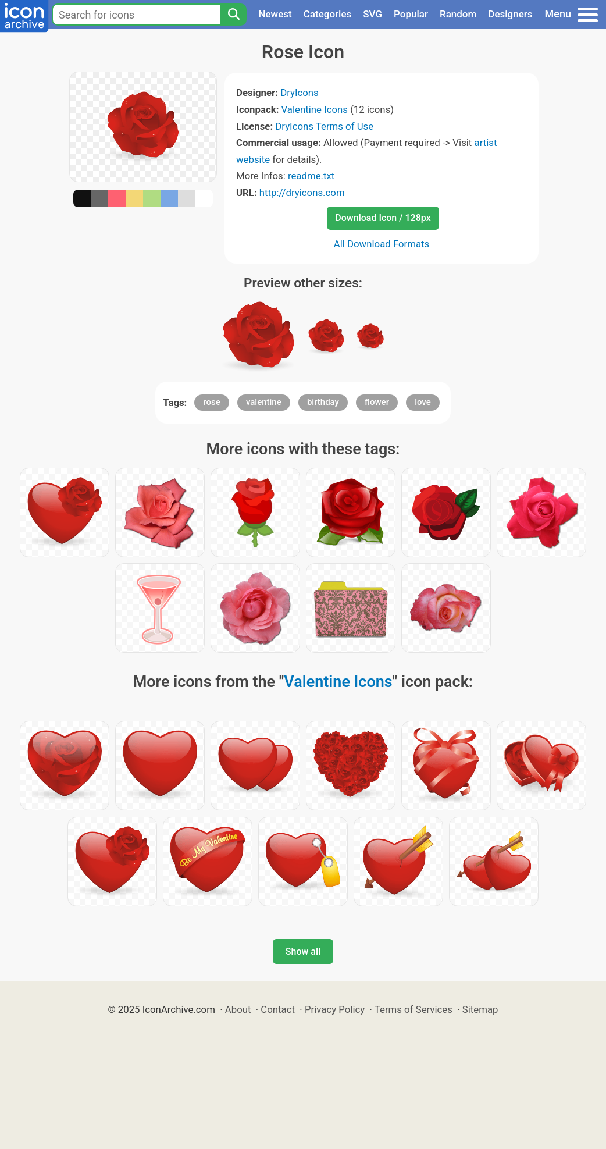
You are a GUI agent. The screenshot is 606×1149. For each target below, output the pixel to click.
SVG (372, 14)
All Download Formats (382, 244)
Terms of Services (413, 1009)
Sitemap (480, 1009)
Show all (303, 951)
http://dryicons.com (302, 192)
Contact (278, 1009)
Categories (328, 14)
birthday (323, 402)
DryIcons (299, 92)
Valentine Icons (314, 109)
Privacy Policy (335, 1009)
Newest (274, 14)
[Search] (233, 14)
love (423, 402)
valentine (263, 402)
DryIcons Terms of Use (324, 126)
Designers (510, 14)
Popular (411, 14)
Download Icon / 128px (382, 217)
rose (211, 402)
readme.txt (311, 176)
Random (458, 14)
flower (377, 402)
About (238, 1009)
